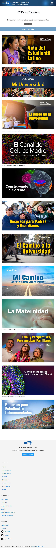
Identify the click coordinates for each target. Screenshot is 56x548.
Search (4, 489)
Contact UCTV (5, 525)
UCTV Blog (4, 502)
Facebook (7, 531)
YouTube (7, 535)
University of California (7, 515)
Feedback (3, 528)
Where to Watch (6, 483)
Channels (4, 476)
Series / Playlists (6, 473)
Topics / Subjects (6, 470)
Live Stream (5, 479)
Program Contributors (6, 506)
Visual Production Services (8, 512)
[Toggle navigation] (52, 3)
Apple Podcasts (9, 538)
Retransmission (6, 486)
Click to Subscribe (28, 454)
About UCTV (4, 499)
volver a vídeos (28, 24)
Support (3, 509)
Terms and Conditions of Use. (37, 546)
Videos (4, 467)
